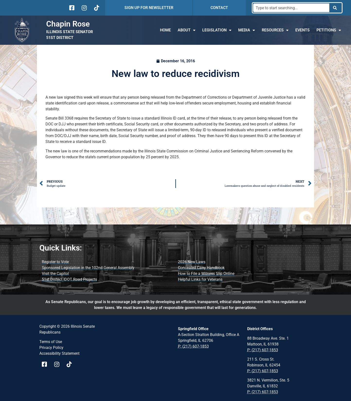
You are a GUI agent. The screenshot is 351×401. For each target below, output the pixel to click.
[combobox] (291, 7)
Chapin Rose (68, 23)
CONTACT (219, 7)
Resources (275, 30)
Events (302, 30)
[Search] (335, 7)
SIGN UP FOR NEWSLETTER (148, 7)
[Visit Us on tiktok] (96, 8)
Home (165, 30)
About (186, 30)
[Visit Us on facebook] (71, 8)
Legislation (216, 30)
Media (246, 30)
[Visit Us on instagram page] (58, 364)
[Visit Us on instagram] (83, 8)
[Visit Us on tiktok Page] (71, 364)
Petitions (328, 30)
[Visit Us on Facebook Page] (46, 364)
